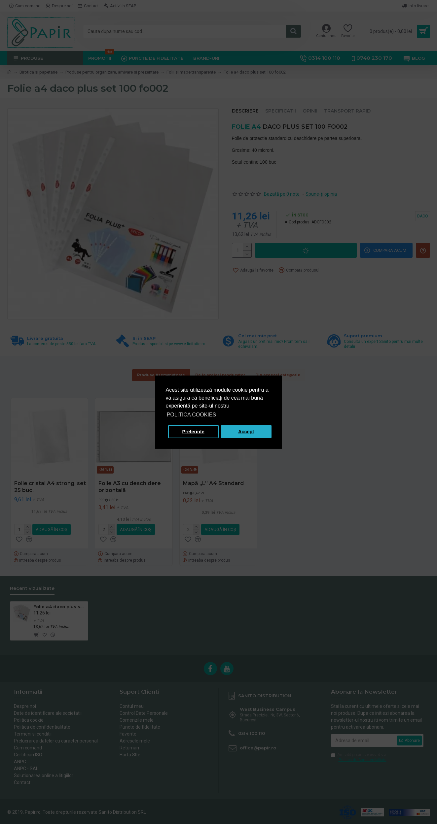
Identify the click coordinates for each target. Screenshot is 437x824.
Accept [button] (246, 431)
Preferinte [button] (193, 431)
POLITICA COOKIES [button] (191, 414)
